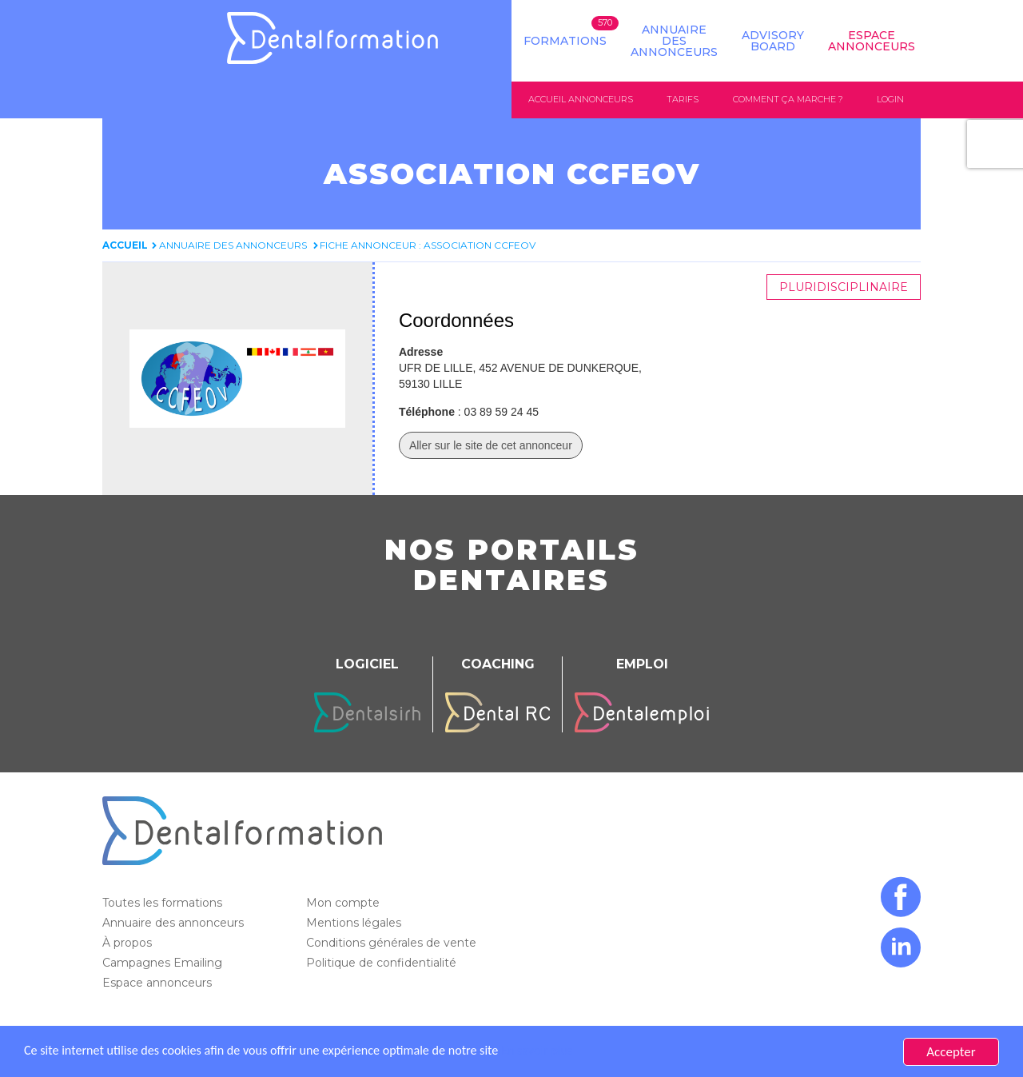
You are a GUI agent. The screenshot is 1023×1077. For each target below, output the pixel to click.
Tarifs (683, 99)
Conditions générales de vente (393, 942)
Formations (565, 41)
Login (890, 99)
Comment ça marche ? (788, 99)
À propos (128, 942)
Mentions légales (355, 922)
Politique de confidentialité (383, 962)
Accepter (950, 1051)
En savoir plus (564, 1051)
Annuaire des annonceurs (674, 40)
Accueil (125, 245)
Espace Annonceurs (871, 41)
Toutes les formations (163, 903)
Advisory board (773, 41)
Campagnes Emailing (163, 962)
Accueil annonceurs (580, 99)
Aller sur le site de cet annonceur (490, 445)
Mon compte (344, 903)
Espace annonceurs (158, 982)
